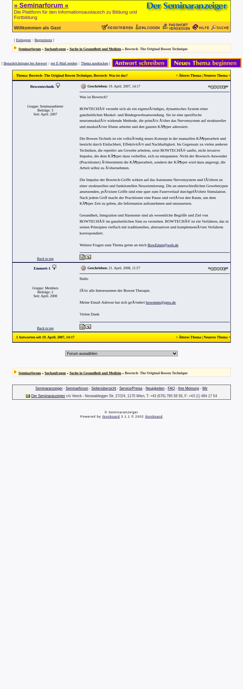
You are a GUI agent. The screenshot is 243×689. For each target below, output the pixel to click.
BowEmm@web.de (163, 245)
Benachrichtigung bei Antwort (25, 63)
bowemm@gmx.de (161, 302)
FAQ (171, 388)
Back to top (45, 259)
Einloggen (23, 40)
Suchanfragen (55, 49)
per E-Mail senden (64, 63)
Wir (205, 388)
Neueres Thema (216, 75)
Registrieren (43, 40)
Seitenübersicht (103, 388)
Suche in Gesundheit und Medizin (95, 49)
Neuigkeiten (155, 388)
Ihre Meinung (188, 388)
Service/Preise (130, 388)
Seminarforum (29, 49)
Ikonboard (111, 416)
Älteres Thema (189, 75)
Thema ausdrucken (94, 63)
